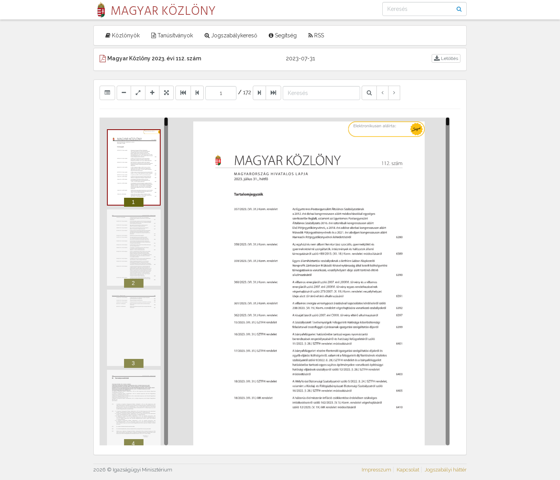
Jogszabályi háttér (446, 470)
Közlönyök (122, 35)
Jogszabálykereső (231, 35)
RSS (316, 35)
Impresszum (376, 470)
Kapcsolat (408, 470)
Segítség (283, 35)
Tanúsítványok (172, 35)
